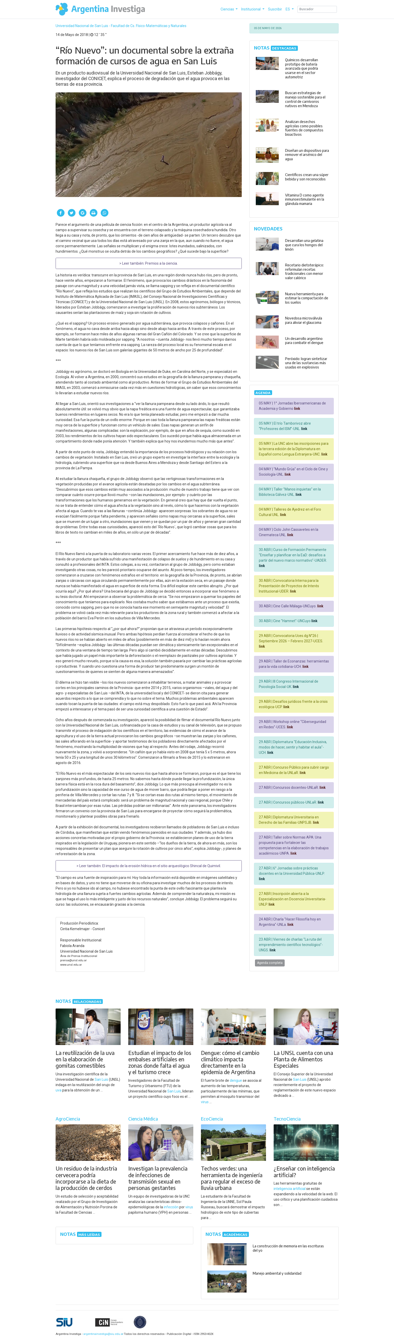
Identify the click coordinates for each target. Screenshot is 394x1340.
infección (171, 1207)
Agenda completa (270, 963)
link (296, 409)
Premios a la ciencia (161, 263)
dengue (236, 1080)
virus (205, 1102)
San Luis (101, 1079)
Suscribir (275, 9)
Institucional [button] (251, 9)
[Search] (317, 9)
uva (58, 1090)
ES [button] (288, 9)
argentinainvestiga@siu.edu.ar (102, 1334)
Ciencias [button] (228, 9)
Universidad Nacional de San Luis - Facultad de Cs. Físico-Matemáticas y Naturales (121, 26)
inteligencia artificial (290, 1189)
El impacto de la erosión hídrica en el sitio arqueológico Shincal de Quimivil (161, 866)
